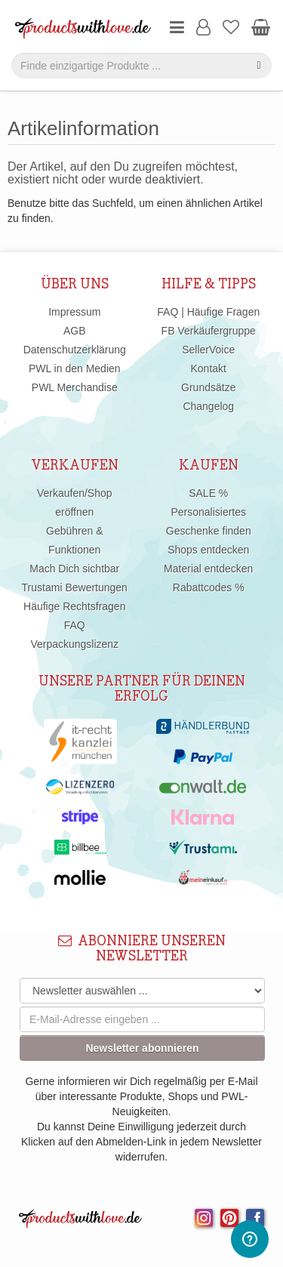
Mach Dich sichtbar (74, 569)
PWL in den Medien (75, 368)
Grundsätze (208, 387)
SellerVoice (208, 350)
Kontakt (208, 368)
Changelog (208, 406)
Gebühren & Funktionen (74, 540)
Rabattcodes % (209, 587)
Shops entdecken (208, 550)
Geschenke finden (208, 531)
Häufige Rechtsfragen (74, 606)
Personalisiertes (208, 512)
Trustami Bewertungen (75, 587)
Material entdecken (208, 569)
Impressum (74, 312)
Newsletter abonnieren (141, 1048)
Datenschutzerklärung (74, 350)
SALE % (208, 493)
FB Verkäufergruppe (208, 331)
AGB (74, 331)
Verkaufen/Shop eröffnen (74, 502)
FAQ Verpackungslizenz (74, 634)
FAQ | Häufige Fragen (208, 312)
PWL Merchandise (75, 387)
